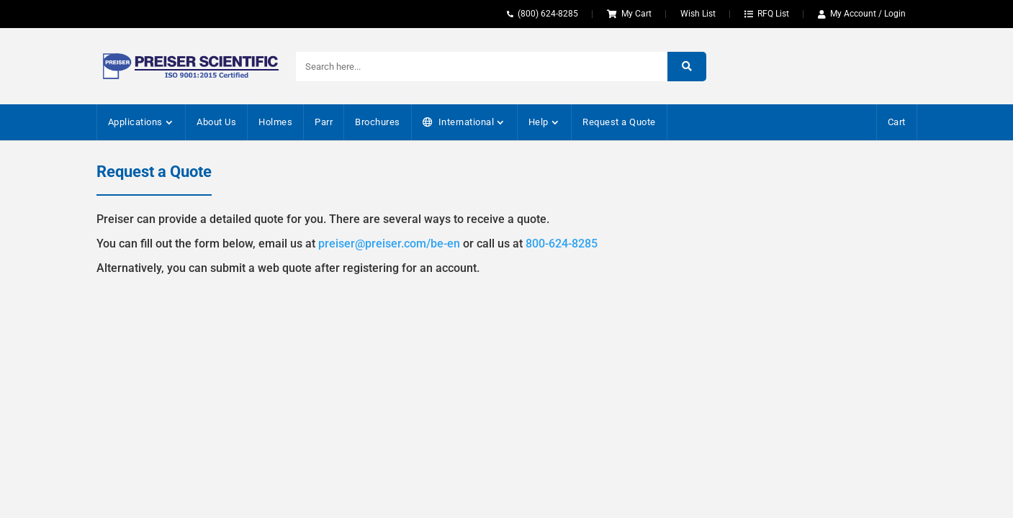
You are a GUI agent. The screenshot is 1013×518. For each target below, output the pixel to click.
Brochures (377, 122)
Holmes (275, 122)
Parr (324, 122)
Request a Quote (619, 122)
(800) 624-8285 (548, 14)
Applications (135, 122)
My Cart (636, 14)
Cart (897, 122)
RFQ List (773, 14)
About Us (216, 122)
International (466, 122)
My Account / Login (868, 14)
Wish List (698, 14)
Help (538, 122)
